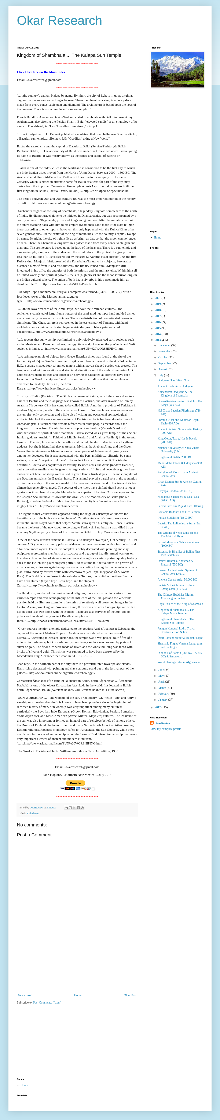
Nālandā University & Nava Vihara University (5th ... (178, 449)
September (165, 363)
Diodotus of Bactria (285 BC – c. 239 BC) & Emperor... (180, 654)
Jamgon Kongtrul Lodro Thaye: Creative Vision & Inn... (176, 630)
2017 (158, 316)
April (161, 681)
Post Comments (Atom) (47, 1002)
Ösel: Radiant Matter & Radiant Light (180, 637)
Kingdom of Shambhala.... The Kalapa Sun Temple (176, 621)
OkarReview (162, 723)
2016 (158, 322)
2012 (158, 707)
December (164, 345)
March (162, 687)
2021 (158, 298)
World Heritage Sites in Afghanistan (179, 662)
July (161, 375)
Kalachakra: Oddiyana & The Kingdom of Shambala (175, 393)
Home (77, 995)
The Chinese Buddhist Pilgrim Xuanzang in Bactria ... (176, 596)
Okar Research (59, 20)
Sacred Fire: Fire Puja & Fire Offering (180, 506)
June (161, 669)
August (163, 369)
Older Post (130, 995)
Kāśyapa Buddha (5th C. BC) (175, 491)
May (161, 675)
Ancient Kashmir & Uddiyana (175, 386)
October (163, 357)
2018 (158, 310)
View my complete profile (165, 728)
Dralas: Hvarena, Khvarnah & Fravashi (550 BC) (175, 562)
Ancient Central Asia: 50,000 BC (177, 579)
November (165, 351)
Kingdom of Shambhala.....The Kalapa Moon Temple (176, 611)
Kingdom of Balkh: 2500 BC (175, 457)
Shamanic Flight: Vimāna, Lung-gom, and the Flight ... (180, 645)
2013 (158, 340)
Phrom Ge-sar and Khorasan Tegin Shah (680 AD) (178, 421)
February (164, 693)
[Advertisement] (77, 960)
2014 (158, 334)
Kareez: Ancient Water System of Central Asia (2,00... (177, 572)
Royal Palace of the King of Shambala (180, 604)
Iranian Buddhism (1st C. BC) (175, 517)
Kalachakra (33, 813)
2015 (158, 328)
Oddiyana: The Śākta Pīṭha (173, 380)
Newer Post (25, 995)
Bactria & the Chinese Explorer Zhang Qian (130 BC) (176, 587)
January (163, 699)
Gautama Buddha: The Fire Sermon (179, 512)
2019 (158, 304)
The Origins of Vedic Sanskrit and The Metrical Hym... (178, 534)
